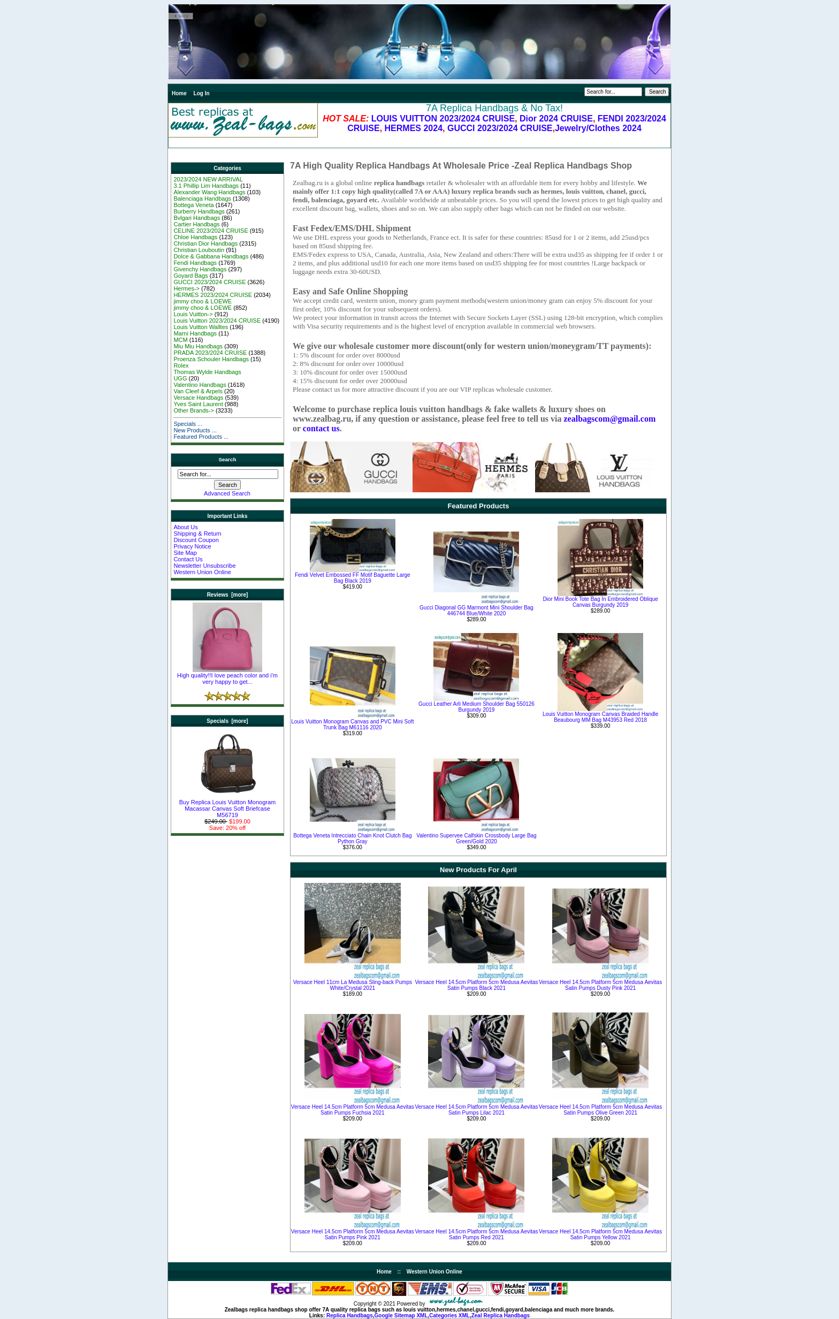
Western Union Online (202, 572)
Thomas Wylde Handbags (207, 372)
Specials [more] (227, 721)
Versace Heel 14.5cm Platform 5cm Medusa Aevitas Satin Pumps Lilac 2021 (476, 1110)
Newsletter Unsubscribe (204, 565)
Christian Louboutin (198, 250)
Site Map (184, 553)
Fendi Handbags (195, 263)
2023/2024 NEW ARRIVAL (207, 179)
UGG (180, 378)
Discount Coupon (195, 540)
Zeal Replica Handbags (500, 1315)
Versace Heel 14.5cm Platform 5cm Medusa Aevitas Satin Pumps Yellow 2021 (600, 1234)
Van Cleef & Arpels (198, 391)
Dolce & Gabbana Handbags (210, 256)
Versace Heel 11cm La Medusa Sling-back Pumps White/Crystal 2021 (352, 985)
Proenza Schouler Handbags (211, 359)
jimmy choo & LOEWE (202, 301)
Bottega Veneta (193, 205)
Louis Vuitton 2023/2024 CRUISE (217, 320)
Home (179, 93)
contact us (321, 428)
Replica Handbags (349, 1315)
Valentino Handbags (199, 385)
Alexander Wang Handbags (209, 192)
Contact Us (187, 559)
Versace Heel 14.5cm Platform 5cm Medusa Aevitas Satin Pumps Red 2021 (476, 1234)
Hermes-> (186, 288)
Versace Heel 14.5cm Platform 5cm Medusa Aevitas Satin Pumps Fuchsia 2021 (352, 1110)
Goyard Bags (190, 275)
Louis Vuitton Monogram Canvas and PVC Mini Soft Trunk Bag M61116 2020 (352, 724)
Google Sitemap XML (401, 1315)
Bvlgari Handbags (196, 218)
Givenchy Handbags (199, 269)
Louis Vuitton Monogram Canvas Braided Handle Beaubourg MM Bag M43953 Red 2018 (600, 717)
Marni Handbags (195, 333)
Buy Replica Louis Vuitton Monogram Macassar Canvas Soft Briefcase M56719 (227, 806)
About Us (185, 527)
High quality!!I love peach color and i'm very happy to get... (227, 676)
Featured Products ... (200, 436)
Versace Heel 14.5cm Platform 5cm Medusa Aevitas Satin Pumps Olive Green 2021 (600, 1110)
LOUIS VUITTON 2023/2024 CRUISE (443, 118)
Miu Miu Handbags (198, 346)
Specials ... (187, 424)
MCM (180, 340)
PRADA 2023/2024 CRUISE (210, 352)
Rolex (180, 365)
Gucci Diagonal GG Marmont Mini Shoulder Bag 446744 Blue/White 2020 (476, 610)
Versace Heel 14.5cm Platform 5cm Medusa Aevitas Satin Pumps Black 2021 (476, 985)
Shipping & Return (197, 533)
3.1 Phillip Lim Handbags (206, 185)
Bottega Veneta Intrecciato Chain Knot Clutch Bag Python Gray (352, 838)
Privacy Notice (192, 546)
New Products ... (195, 430)
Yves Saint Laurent (198, 404)
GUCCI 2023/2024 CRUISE (500, 128)
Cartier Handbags (196, 224)
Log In (202, 93)
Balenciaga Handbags (202, 198)
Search (228, 459)
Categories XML (449, 1315)
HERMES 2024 (414, 128)
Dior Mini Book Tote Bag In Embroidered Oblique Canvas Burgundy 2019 (600, 602)
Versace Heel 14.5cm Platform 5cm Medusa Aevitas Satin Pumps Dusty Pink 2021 (600, 985)
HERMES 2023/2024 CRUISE (212, 295)
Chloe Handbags (195, 237)
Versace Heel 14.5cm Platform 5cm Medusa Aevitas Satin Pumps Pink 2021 (352, 1234)
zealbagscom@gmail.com (609, 418)
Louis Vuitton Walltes (200, 327)
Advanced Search (227, 493)
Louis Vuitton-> (192, 314)
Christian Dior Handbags (205, 243)
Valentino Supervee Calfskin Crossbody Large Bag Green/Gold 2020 (476, 838)
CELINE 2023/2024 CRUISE (210, 230)
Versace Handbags (198, 397)
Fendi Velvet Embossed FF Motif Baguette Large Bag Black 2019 (352, 578)
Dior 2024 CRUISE (556, 118)
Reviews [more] (227, 595)
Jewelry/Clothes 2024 (598, 128)
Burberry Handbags (198, 211)
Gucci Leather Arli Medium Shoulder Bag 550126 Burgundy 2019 (476, 707)
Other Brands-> (193, 410)
